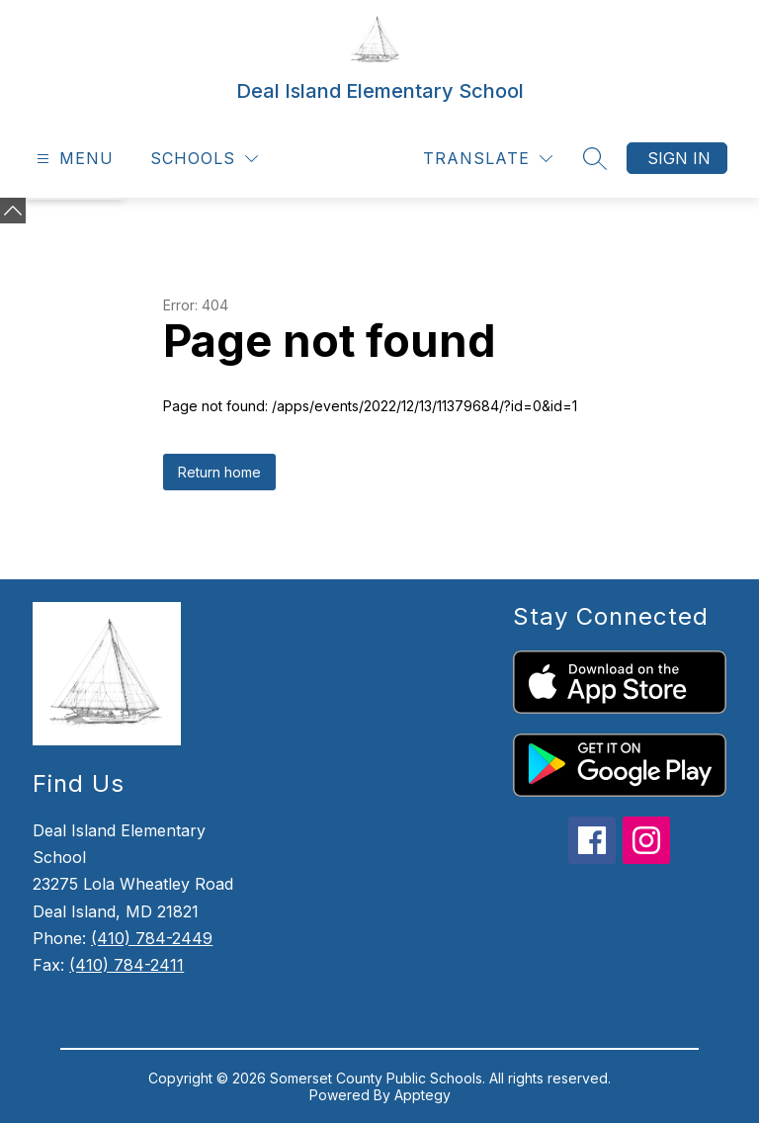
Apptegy (422, 1094)
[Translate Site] (487, 158)
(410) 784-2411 (126, 965)
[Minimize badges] (13, 210)
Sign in (679, 158)
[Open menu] (73, 158)
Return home (219, 472)
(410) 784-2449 (151, 938)
